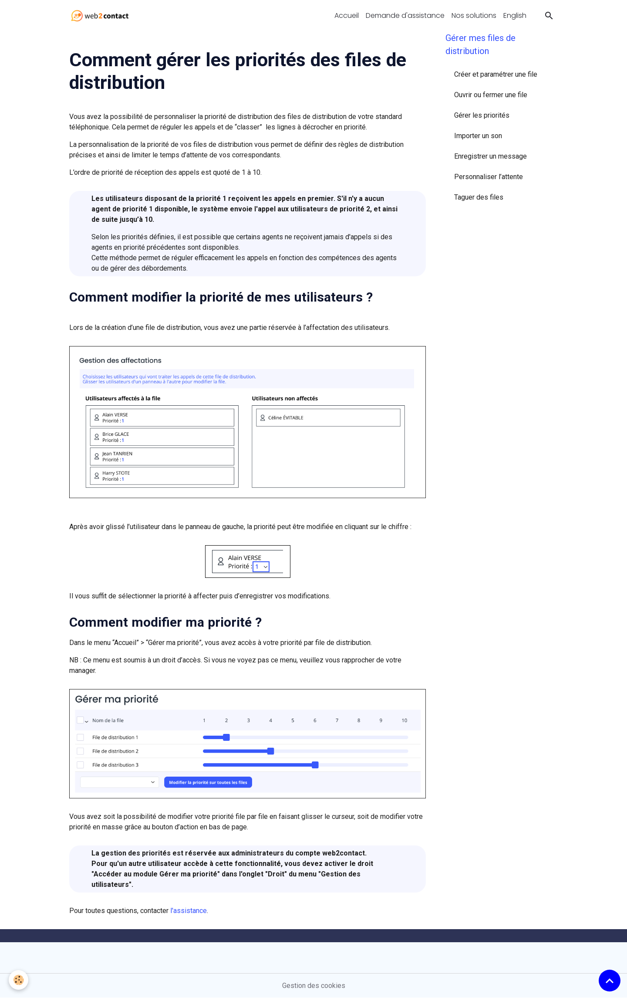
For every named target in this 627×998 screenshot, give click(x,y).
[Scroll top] (609, 980)
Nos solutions (474, 15)
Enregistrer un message (490, 156)
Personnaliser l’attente (488, 177)
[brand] (101, 16)
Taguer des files (478, 197)
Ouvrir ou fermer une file (490, 95)
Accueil (346, 15)
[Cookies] (18, 980)
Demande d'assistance (405, 15)
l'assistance (188, 910)
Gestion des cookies (313, 985)
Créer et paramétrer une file (495, 74)
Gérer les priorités (481, 115)
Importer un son (478, 136)
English (514, 15)
